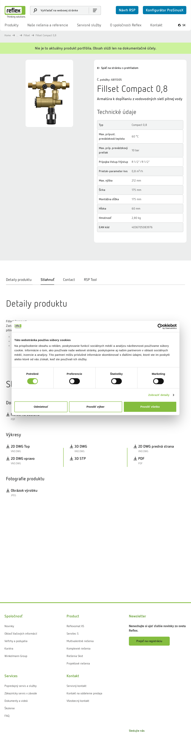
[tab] (21, 295)
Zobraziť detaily (159, 394)
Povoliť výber (95, 406)
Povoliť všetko (150, 406)
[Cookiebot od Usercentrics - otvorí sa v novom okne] (160, 326)
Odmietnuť (41, 406)
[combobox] (65, 10)
